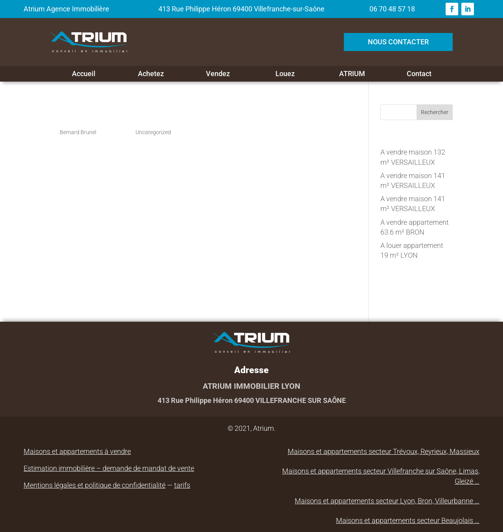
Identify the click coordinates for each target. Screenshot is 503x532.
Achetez (151, 74)
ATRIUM (352, 74)
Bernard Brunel (78, 132)
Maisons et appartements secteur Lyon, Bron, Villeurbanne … (387, 501)
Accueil (83, 74)
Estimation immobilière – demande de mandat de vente (109, 468)
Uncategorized (153, 132)
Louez (285, 74)
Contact (419, 74)
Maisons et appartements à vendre (77, 451)
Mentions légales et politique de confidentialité (94, 485)
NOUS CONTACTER (398, 42)
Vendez (218, 74)
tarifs (182, 485)
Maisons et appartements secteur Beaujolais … (407, 520)
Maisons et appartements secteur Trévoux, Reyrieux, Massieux (383, 451)
